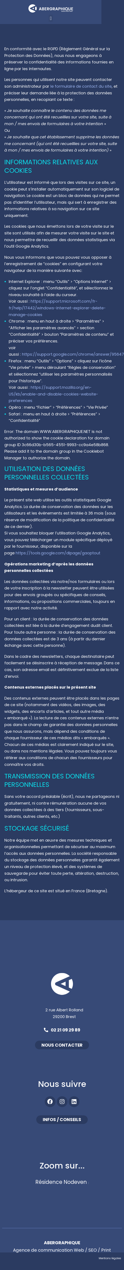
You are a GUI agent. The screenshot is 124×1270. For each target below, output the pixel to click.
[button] (62, 18)
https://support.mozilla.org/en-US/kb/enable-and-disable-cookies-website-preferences (53, 394)
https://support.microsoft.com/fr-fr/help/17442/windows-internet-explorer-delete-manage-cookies (57, 308)
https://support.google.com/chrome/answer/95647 (73, 354)
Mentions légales (110, 1258)
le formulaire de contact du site (81, 86)
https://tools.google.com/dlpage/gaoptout (58, 553)
